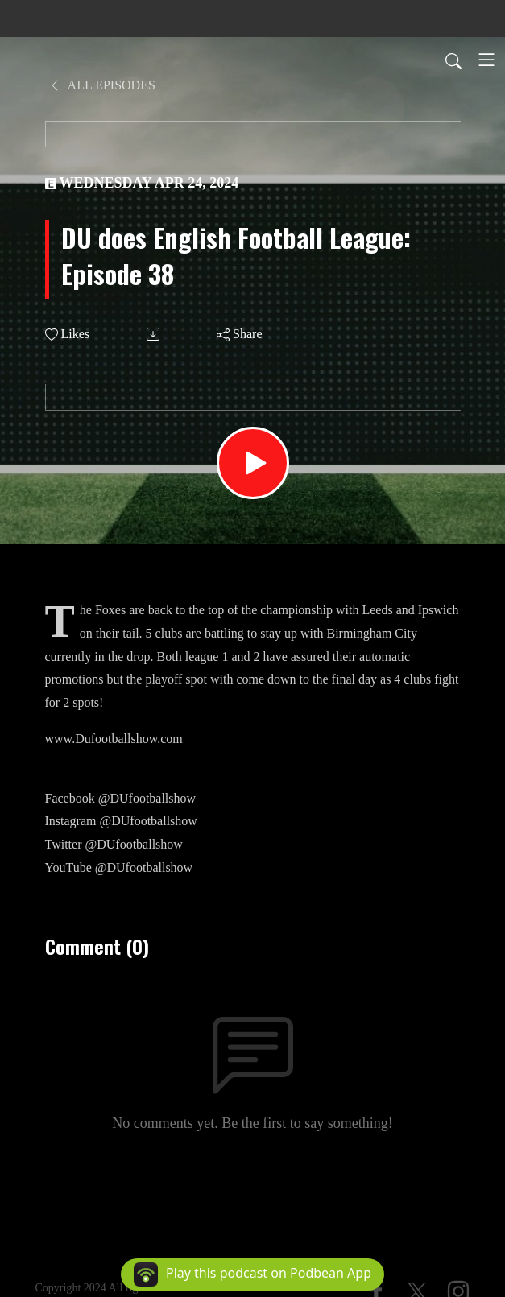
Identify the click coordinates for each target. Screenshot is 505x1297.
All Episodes (101, 85)
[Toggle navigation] (486, 59)
